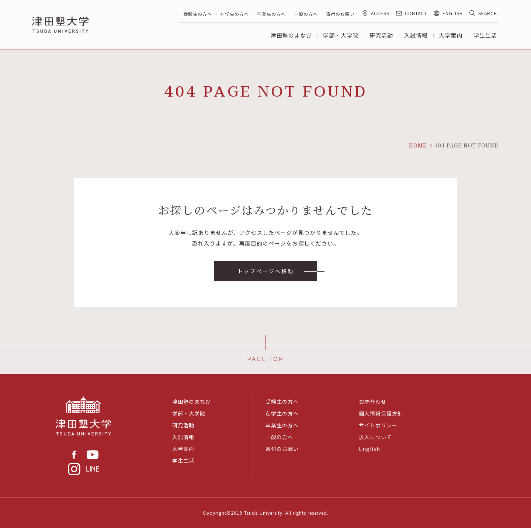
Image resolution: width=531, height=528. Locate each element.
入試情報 (416, 35)
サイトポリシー (378, 425)
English (369, 448)
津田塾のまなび (291, 35)
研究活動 (381, 35)
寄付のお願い (340, 14)
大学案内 (450, 35)
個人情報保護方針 (381, 413)
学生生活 (485, 35)
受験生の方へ (197, 14)
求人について (375, 437)
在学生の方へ (234, 14)
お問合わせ (372, 401)
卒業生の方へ (271, 14)
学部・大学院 (340, 35)
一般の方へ (306, 14)
